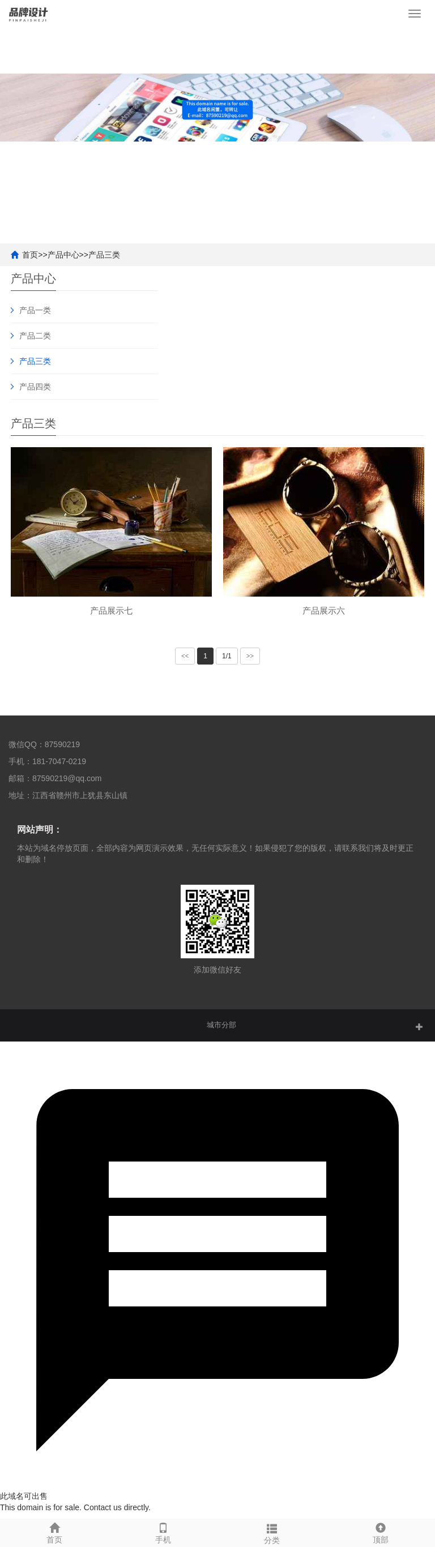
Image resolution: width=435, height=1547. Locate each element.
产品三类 (104, 254)
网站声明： (39, 829)
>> (250, 656)
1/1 (227, 656)
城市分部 (221, 1025)
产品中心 (63, 254)
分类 (272, 1532)
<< (185, 656)
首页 (30, 254)
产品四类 (35, 386)
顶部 (380, 1531)
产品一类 (35, 310)
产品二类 (35, 335)
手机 (163, 1531)
